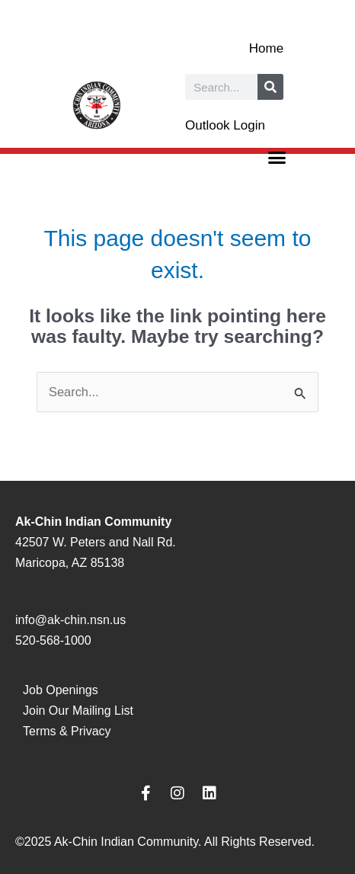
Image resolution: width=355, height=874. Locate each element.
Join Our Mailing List (78, 710)
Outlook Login (225, 125)
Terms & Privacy (67, 731)
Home (266, 48)
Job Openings (60, 690)
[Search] (270, 87)
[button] (277, 157)
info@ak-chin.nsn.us (70, 619)
